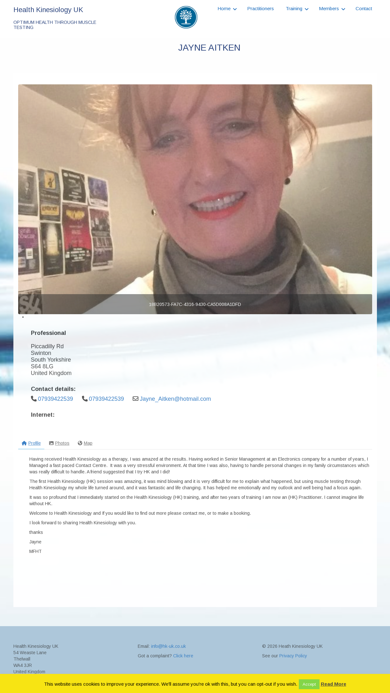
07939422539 (55, 399)
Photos (59, 443)
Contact (364, 8)
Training (294, 8)
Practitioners (260, 8)
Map (85, 443)
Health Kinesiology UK (48, 10)
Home (224, 8)
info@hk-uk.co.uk (168, 668)
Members (329, 8)
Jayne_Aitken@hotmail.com (175, 399)
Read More (333, 684)
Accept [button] (309, 684)
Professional (48, 333)
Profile (31, 443)
